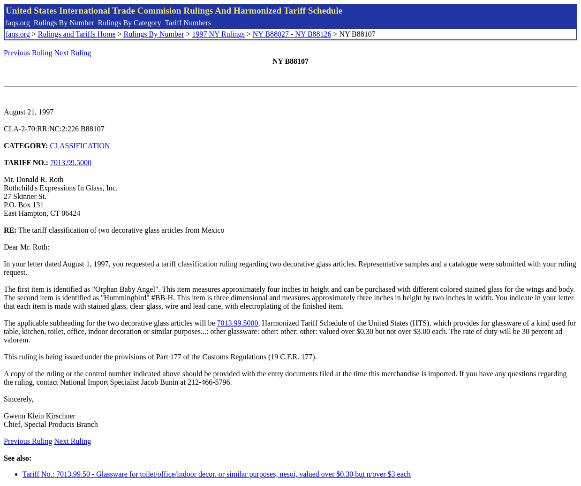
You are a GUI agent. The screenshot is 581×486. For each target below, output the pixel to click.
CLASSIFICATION (80, 146)
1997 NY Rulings (218, 34)
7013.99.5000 (70, 163)
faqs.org (18, 23)
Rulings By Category (129, 23)
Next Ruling (72, 53)
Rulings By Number (64, 23)
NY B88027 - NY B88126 (292, 34)
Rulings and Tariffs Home (77, 34)
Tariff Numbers (188, 23)
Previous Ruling (28, 53)
